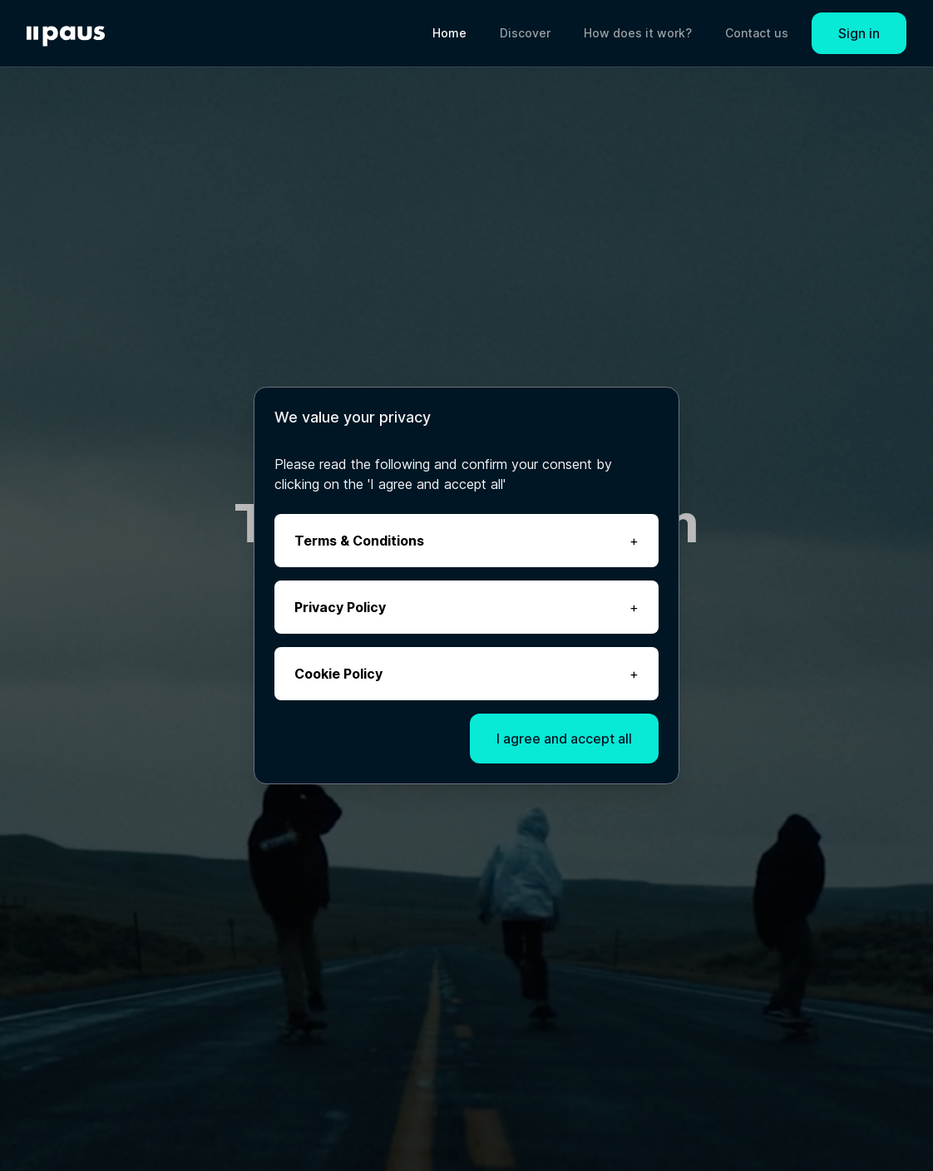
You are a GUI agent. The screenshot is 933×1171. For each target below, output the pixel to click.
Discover (525, 33)
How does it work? (638, 33)
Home (449, 33)
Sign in (859, 33)
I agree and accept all (564, 738)
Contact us (756, 33)
